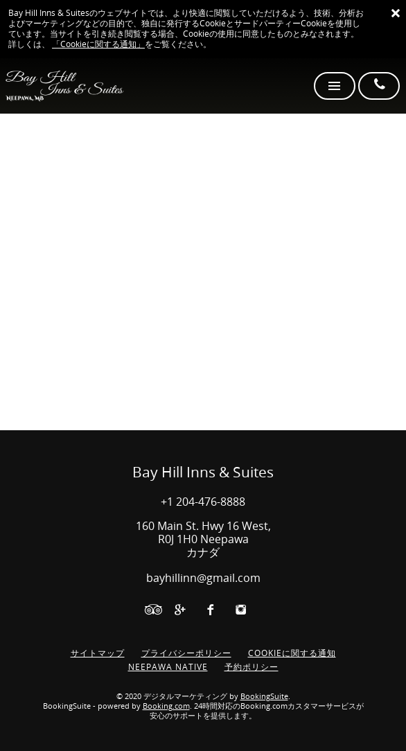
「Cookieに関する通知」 (98, 44)
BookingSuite (264, 696)
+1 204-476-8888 (203, 502)
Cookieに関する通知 (292, 653)
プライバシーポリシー (186, 653)
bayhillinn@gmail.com (203, 578)
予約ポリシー (251, 667)
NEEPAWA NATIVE (168, 667)
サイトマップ (98, 653)
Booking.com (166, 706)
